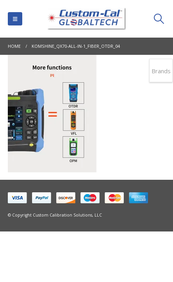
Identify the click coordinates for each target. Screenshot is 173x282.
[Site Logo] (87, 19)
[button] (15, 18)
